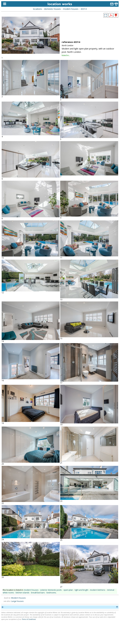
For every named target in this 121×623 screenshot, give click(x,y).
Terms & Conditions (29, 619)
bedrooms (51, 592)
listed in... (66, 55)
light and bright (81, 590)
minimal (110, 590)
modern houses (70, 8)
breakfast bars (38, 592)
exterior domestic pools (51, 590)
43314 (84, 8)
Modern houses (18, 597)
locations (37, 8)
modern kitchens (97, 590)
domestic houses (52, 8)
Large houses (17, 601)
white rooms (8, 592)
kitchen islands (22, 592)
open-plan (68, 590)
